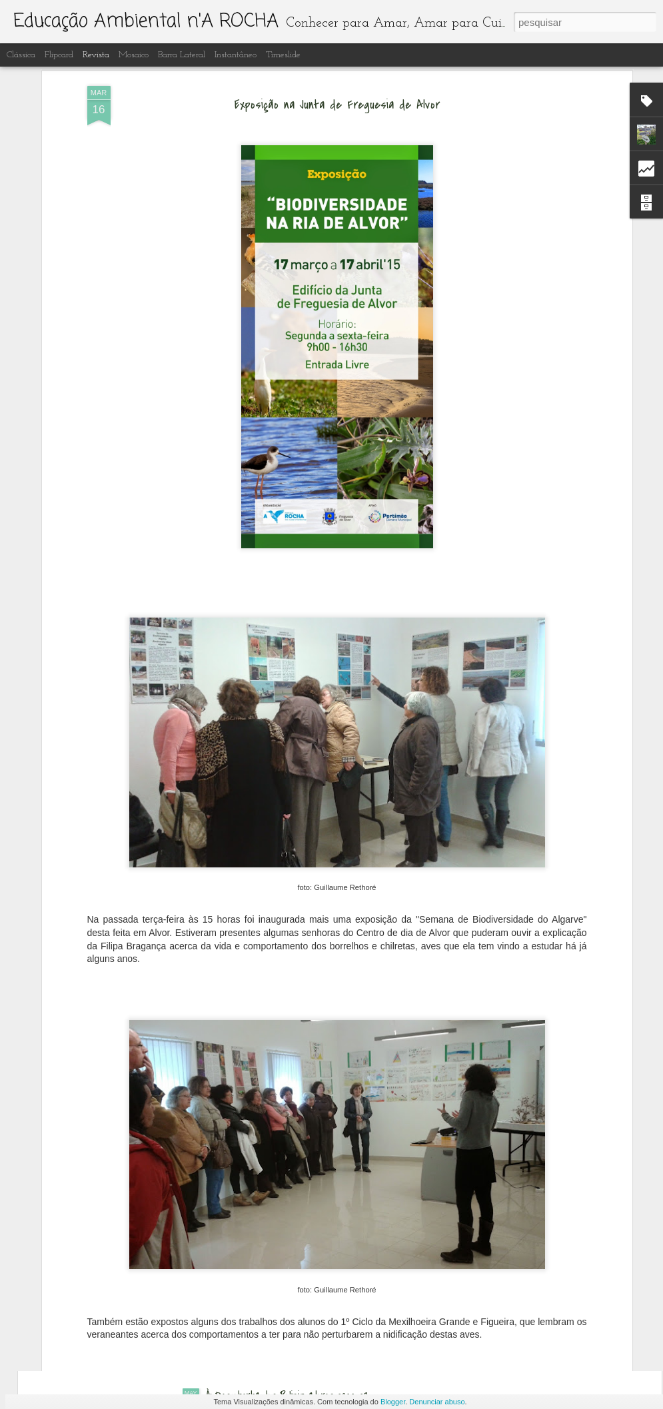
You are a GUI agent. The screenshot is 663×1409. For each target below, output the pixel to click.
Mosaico (134, 55)
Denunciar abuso (436, 1402)
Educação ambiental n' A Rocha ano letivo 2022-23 (307, 1244)
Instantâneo (236, 55)
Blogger (392, 1402)
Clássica (21, 55)
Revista (96, 55)
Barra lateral (181, 55)
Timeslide (283, 55)
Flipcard (59, 55)
